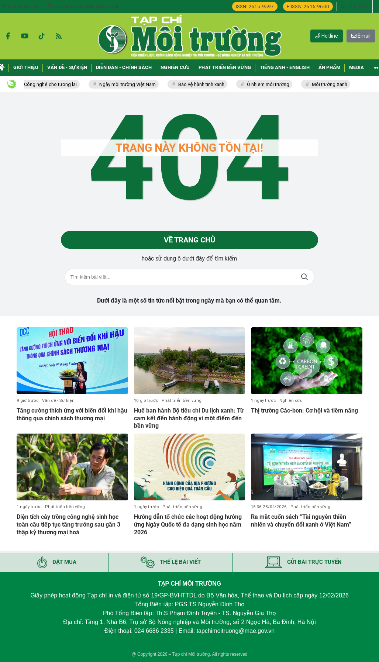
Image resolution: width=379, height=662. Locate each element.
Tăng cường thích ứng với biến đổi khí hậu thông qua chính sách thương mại (72, 414)
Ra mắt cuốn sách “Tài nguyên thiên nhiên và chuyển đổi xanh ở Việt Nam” (301, 520)
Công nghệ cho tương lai (55, 84)
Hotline (326, 36)
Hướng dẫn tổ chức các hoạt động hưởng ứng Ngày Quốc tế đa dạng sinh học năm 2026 (188, 524)
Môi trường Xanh (334, 84)
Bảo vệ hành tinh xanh (206, 84)
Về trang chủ (189, 239)
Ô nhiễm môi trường (273, 84)
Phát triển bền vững (181, 400)
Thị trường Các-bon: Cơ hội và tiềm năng (304, 410)
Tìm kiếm (304, 277)
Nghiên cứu (291, 400)
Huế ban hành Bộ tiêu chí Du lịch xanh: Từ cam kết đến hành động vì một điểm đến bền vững (189, 418)
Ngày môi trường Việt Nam (132, 84)
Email (361, 36)
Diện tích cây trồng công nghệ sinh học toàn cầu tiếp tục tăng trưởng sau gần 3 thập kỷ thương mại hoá (68, 524)
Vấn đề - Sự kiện (58, 400)
